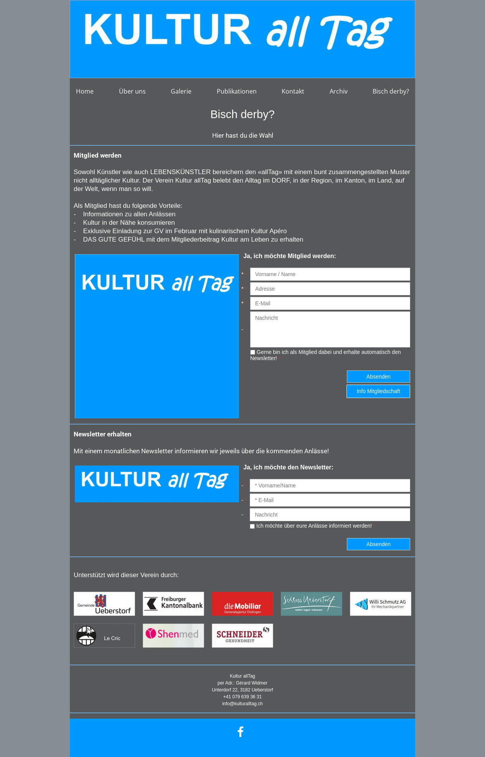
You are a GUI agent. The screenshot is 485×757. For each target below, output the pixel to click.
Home (85, 91)
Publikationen (237, 91)
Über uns (132, 91)
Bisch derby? (391, 91)
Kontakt (293, 91)
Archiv (339, 91)
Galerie (181, 91)
